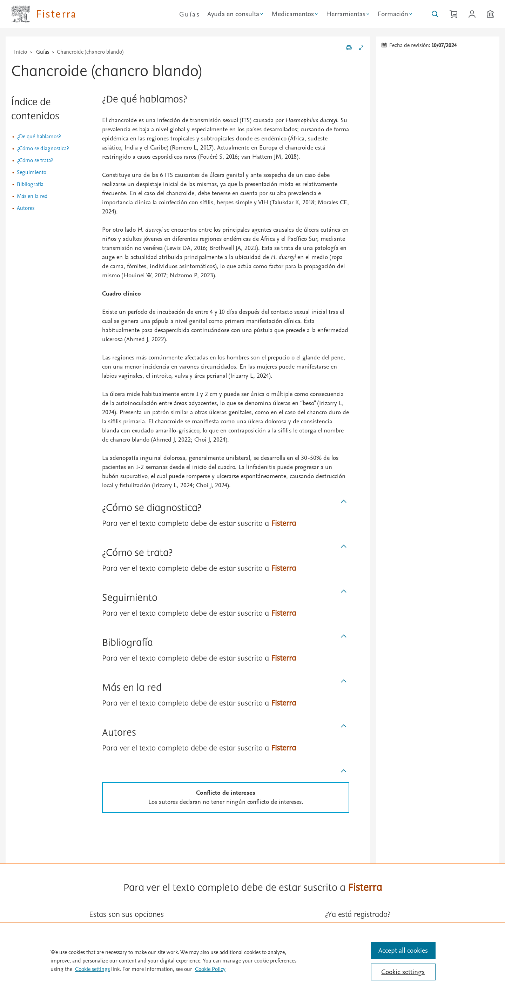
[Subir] (343, 501)
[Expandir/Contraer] (361, 49)
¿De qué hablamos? (39, 136)
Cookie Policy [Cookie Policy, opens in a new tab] (210, 969)
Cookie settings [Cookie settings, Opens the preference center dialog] (403, 972)
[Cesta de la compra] (453, 14)
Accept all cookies (403, 950)
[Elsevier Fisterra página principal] (44, 14)
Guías (189, 14)
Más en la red (32, 196)
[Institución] (490, 14)
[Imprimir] (349, 49)
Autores (25, 208)
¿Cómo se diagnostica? (43, 148)
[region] (252, 960)
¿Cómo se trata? (35, 160)
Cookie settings (92, 969)
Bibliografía (30, 184)
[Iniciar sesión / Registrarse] (472, 14)
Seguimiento (31, 172)
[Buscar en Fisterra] (435, 14)
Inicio (20, 52)
